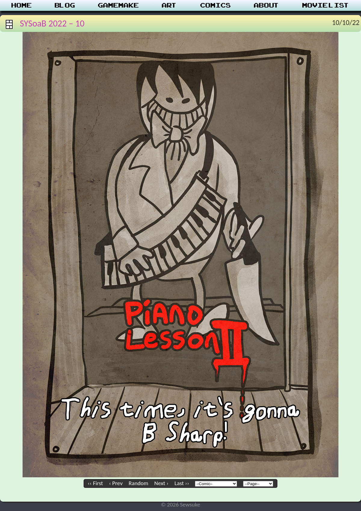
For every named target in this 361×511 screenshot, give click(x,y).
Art (169, 5)
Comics (215, 5)
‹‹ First (95, 483)
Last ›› (181, 483)
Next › (161, 483)
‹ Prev (115, 483)
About (266, 5)
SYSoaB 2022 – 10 (52, 23)
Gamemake (118, 5)
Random (138, 483)
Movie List (326, 5)
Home (21, 5)
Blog (65, 5)
